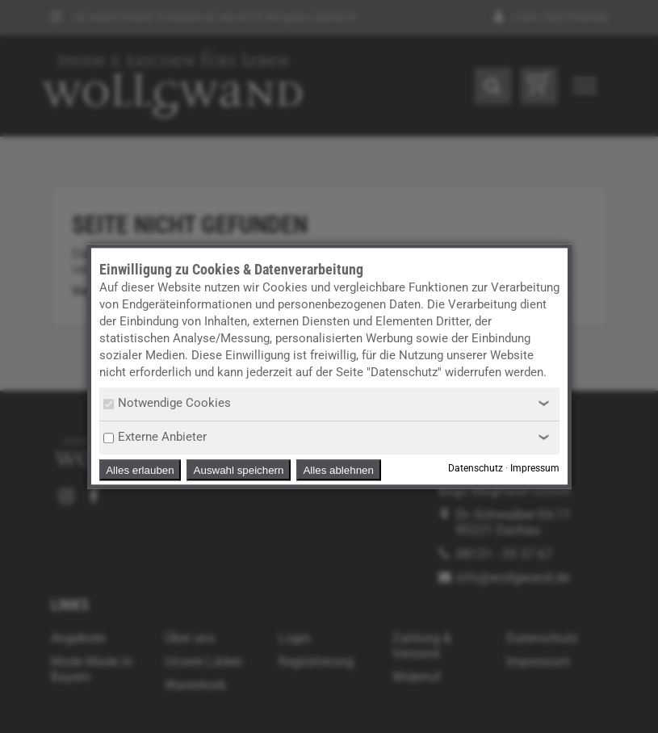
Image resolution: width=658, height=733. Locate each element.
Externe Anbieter (155, 436)
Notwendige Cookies (167, 403)
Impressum (535, 469)
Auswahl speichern (239, 470)
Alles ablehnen (338, 470)
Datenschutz (475, 469)
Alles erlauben (140, 470)
